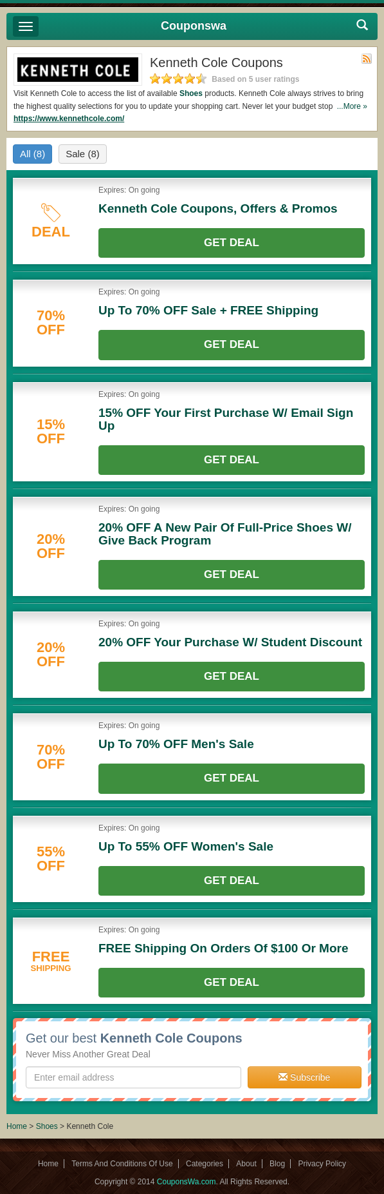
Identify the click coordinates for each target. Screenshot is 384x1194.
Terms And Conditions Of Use (121, 1163)
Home (16, 1126)
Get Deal (231, 242)
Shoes (191, 93)
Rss (366, 58)
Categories (204, 1163)
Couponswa (193, 25)
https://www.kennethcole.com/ (69, 118)
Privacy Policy (322, 1163)
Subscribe (304, 1077)
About (246, 1163)
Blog (277, 1163)
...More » (352, 106)
